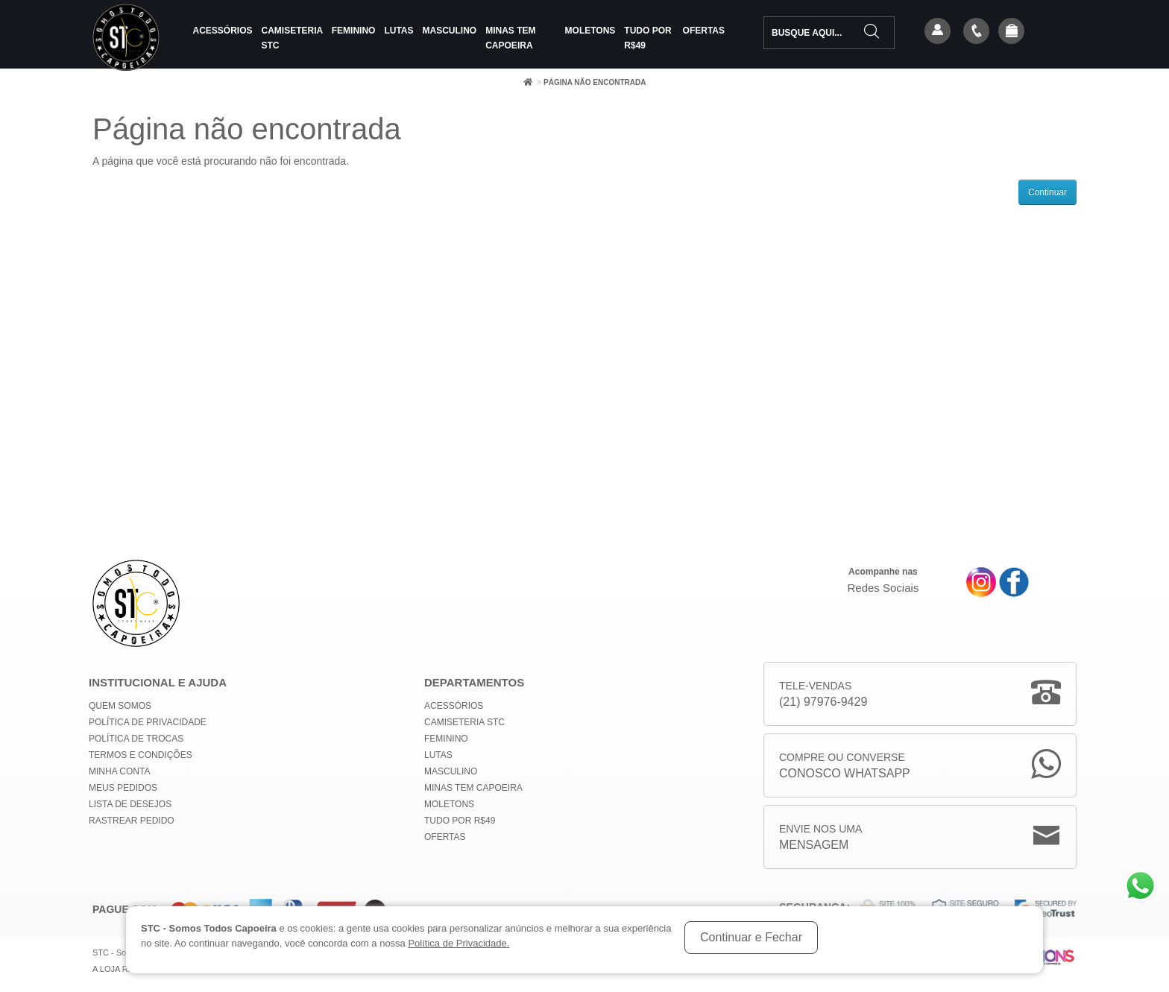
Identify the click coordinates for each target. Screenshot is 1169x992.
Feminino (354, 30)
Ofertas (704, 30)
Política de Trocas (136, 738)
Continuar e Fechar (751, 937)
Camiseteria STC (292, 38)
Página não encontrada (594, 82)
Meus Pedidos (123, 788)
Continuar (1047, 192)
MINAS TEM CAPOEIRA (510, 38)
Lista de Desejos (130, 804)
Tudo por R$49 (647, 38)
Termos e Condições (140, 755)
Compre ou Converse (844, 766)
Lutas (398, 30)
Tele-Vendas (823, 695)
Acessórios (223, 30)
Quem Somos (120, 706)
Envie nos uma (820, 838)
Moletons (590, 30)
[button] (1011, 32)
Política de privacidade (148, 722)
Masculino (450, 30)
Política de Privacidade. (458, 943)
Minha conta (119, 771)
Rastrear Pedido (131, 820)
